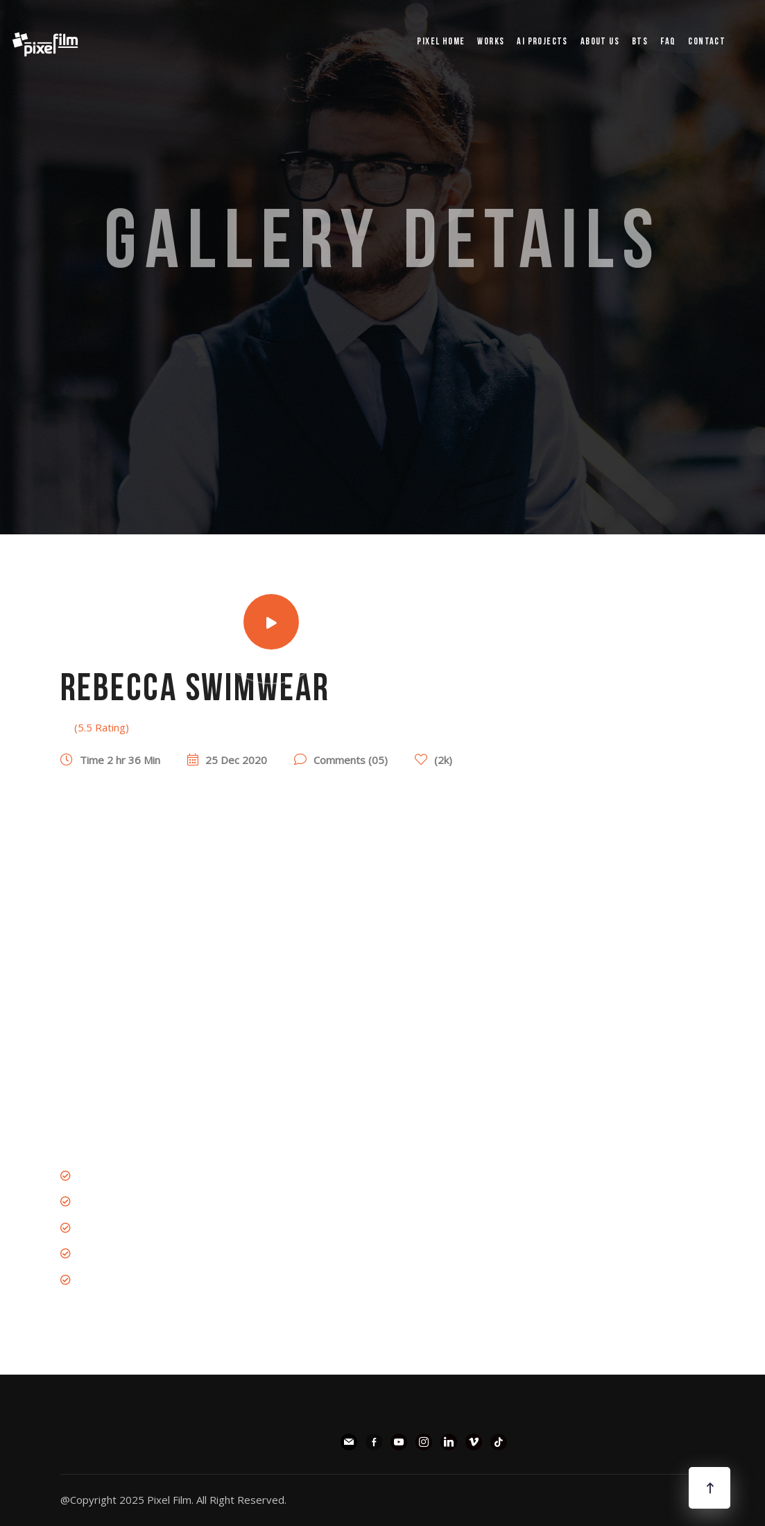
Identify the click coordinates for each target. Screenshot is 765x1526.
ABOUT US (600, 42)
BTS (640, 42)
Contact (706, 42)
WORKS (490, 42)
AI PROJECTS (542, 42)
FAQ (668, 42)
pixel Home (441, 42)
